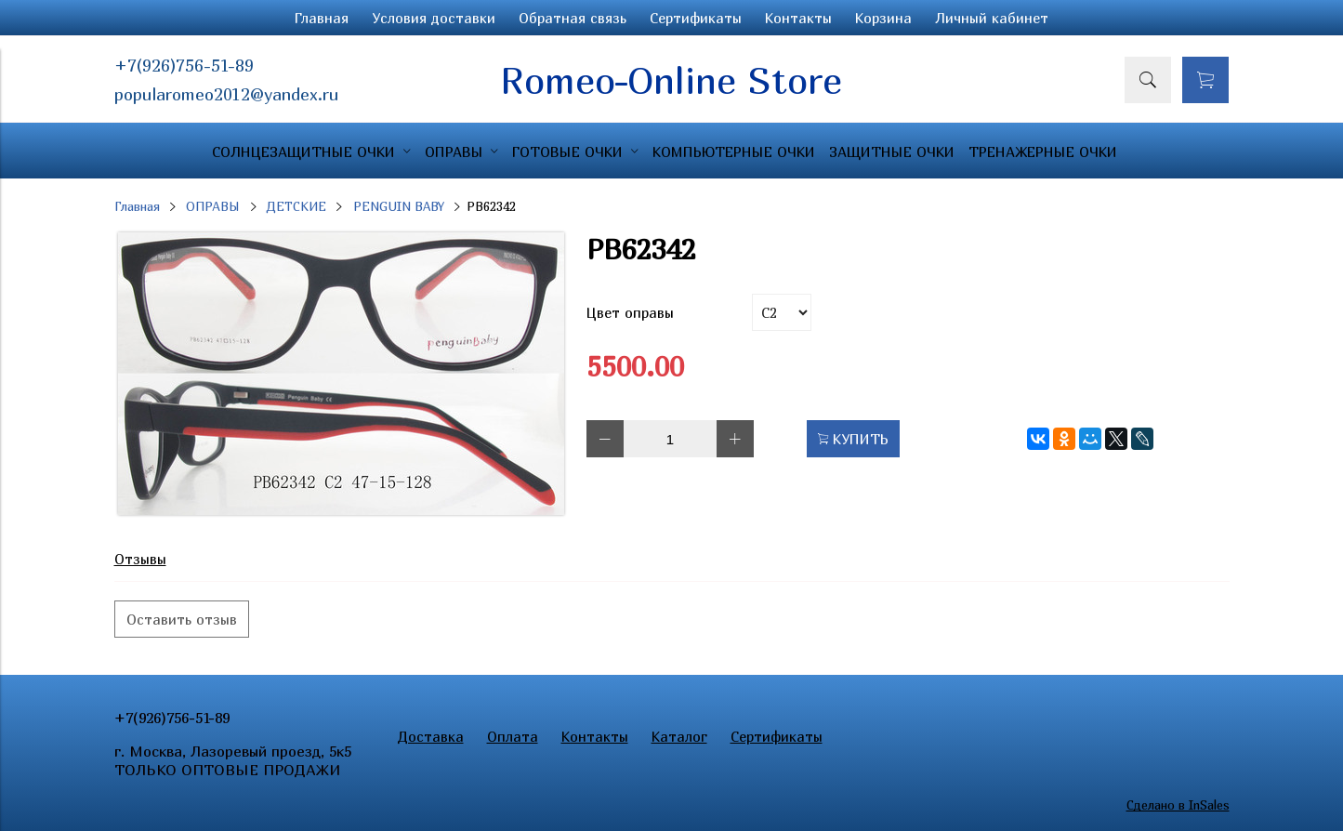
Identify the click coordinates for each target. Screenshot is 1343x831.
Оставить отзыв (181, 619)
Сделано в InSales (1178, 805)
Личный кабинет (991, 17)
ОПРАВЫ (213, 206)
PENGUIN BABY (398, 206)
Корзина (883, 17)
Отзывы (140, 558)
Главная (322, 17)
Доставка (431, 736)
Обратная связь (572, 17)
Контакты (798, 17)
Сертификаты (696, 17)
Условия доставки (433, 17)
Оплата (512, 736)
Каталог (679, 736)
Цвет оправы (630, 312)
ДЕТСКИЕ (296, 206)
